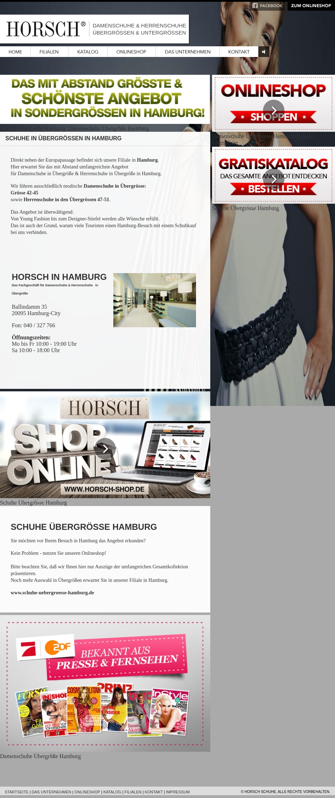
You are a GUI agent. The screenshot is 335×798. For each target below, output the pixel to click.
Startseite (17, 792)
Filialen (132, 792)
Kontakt (154, 792)
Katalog (112, 792)
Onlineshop (87, 792)
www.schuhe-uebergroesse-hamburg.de (52, 592)
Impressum (178, 792)
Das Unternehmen (51, 792)
